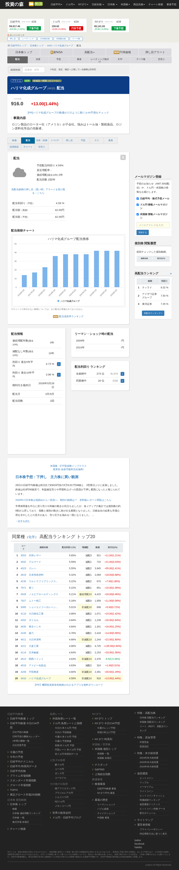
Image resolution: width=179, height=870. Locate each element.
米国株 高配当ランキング (152, 722)
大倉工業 (34, 646)
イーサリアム (146, 787)
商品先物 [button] (139, 4)
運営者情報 (143, 824)
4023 (23, 568)
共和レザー (35, 555)
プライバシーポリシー (151, 829)
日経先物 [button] (98, 4)
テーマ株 (76, 39)
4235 (23, 581)
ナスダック (101, 764)
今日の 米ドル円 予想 (66, 728)
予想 (58, 59)
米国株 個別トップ (105, 748)
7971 (23, 587)
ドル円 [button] (70, 4)
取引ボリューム (148, 813)
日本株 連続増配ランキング (26, 813)
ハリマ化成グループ (40, 678)
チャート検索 (155, 4)
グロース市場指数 (20, 785)
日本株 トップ (18, 804)
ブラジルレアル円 (64, 792)
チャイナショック (106, 813)
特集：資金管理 (146, 737)
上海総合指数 (102, 774)
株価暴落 (100, 783)
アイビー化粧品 (37, 665)
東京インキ (35, 626)
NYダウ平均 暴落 (106, 793)
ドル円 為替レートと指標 (67, 723)
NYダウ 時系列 (103, 739)
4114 (23, 652)
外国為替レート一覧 (64, 718)
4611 (23, 639)
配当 (17, 59)
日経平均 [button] (56, 4)
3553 (23, 555)
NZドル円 (60, 801)
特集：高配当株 (146, 712)
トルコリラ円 (62, 797)
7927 (23, 600)
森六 (31, 633)
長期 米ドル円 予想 (64, 745)
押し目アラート (155, 52)
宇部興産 (34, 671)
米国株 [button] (125, 4)
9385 (23, 607)
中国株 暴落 (103, 817)
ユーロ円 (59, 769)
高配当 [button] (89, 52)
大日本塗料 (35, 639)
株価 (14, 140)
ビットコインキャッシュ (152, 795)
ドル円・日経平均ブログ (66, 817)
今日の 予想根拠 (63, 732)
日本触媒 (34, 652)
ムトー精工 (35, 600)
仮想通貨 (142, 773)
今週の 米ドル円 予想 (66, 736)
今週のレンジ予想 (106, 728)
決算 (38, 59)
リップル (144, 782)
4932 (23, 561)
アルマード (35, 561)
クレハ (32, 568)
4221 (23, 646)
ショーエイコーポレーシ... (43, 607)
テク (97, 140)
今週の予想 (16, 752)
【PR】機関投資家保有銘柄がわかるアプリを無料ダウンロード (68, 684)
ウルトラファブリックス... (43, 581)
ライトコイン (146, 791)
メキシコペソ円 (63, 806)
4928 (23, 594)
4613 (23, 659)
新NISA (57, 52)
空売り (161, 59)
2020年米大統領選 (149, 762)
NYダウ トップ (103, 718)
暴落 (79, 59)
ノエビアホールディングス (43, 594)
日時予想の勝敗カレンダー (26, 736)
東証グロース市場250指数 (25, 794)
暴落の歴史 (101, 799)
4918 (23, 665)
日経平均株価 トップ (22, 718)
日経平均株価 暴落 (106, 788)
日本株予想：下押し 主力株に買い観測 (46, 477)
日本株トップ (23, 52)
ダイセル (34, 620)
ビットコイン (146, 778)
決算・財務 (41, 140)
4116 (23, 613)
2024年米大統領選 (149, 758)
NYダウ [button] (83, 4)
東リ (31, 587)
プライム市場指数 (20, 775)
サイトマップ (145, 819)
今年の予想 (16, 756)
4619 (23, 574)
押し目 (38, 4)
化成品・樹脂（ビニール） (46, 81)
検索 (14, 809)
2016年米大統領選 (149, 766)
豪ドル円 (59, 764)
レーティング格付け (100, 60)
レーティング (28, 39)
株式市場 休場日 (20, 822)
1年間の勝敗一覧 (21, 741)
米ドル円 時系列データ (66, 754)
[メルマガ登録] (31, 3)
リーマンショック (106, 804)
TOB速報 (122, 52)
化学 (27, 81)
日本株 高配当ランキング (152, 717)
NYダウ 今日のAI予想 (107, 723)
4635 (23, 626)
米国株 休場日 (104, 758)
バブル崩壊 (103, 809)
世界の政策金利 (61, 812)
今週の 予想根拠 (63, 741)
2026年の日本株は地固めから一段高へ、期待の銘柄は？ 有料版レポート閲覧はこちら (63, 500)
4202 (23, 620)
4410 (23, 678)
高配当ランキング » (153, 313)
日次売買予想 (19, 745)
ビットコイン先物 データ (152, 808)
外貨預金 (144, 742)
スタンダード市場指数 (23, 780)
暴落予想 (171, 4)
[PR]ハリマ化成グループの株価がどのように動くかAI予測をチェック (68, 112)
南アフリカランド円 (65, 788)
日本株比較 (45, 39)
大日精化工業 (36, 613)
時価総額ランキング (150, 800)
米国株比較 (61, 39)
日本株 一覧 (18, 817)
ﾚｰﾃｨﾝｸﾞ (55, 140)
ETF (120, 59)
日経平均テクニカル (22, 761)
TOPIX (14, 789)
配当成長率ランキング (68, 316)
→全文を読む (22, 521)
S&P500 (99, 769)
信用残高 (14, 147)
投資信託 (144, 746)
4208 (23, 671)
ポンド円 (59, 773)
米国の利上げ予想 (106, 732)
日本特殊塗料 (36, 574)
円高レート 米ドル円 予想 (68, 749)
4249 (23, 633)
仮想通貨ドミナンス (150, 804)
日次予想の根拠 (20, 732)
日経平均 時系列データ (23, 766)
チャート (28, 147)
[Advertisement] (36, 430)
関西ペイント (36, 659)
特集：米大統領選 (147, 753)
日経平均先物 (18, 770)
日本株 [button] (112, 4)
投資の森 (14, 4)
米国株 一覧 (103, 753)
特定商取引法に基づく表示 (153, 833)
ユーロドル (60, 777)
